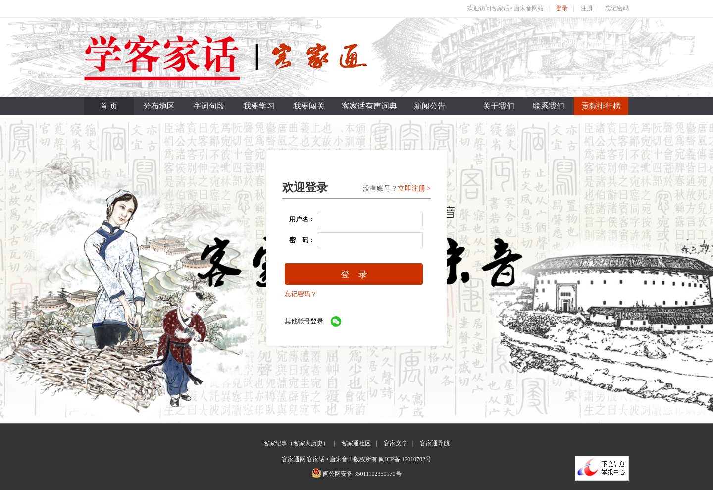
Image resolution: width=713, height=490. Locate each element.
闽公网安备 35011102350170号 (362, 473)
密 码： (299, 240)
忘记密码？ (301, 294)
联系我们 (548, 106)
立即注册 (411, 188)
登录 (562, 8)
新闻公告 (430, 106)
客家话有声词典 (369, 106)
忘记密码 (617, 8)
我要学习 (259, 106)
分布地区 (159, 106)
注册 (587, 8)
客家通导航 (435, 443)
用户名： (299, 219)
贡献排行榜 (601, 106)
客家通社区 (356, 443)
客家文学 (395, 443)
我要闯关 (309, 106)
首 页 (109, 106)
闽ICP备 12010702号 (405, 459)
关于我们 (498, 106)
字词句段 (209, 106)
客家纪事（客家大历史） (296, 443)
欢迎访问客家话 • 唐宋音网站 (505, 8)
